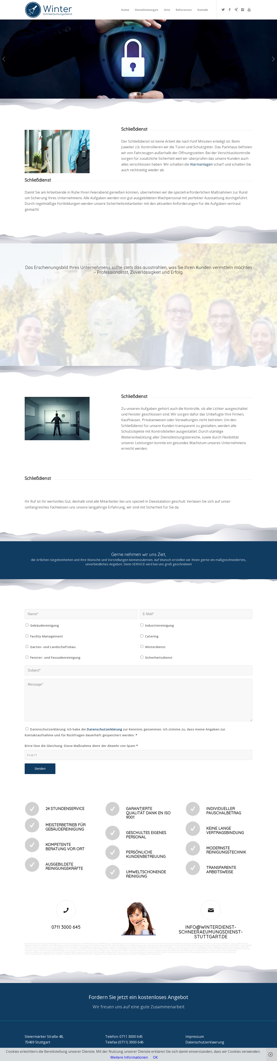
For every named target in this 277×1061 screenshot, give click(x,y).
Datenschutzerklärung (104, 729)
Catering (151, 636)
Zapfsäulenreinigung (150, 945)
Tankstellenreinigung (56, 945)
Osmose (67, 949)
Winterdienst (155, 647)
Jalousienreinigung (169, 949)
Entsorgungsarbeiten (89, 950)
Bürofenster (160, 947)
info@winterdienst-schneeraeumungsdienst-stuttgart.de (211, 931)
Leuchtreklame (132, 947)
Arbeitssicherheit (167, 952)
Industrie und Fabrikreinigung (84, 943)
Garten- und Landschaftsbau (53, 647)
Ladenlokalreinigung (103, 943)
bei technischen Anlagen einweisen (93, 954)
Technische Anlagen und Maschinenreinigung (88, 949)
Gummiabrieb (223, 945)
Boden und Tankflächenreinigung (76, 945)
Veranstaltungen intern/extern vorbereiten (121, 950)
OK (155, 1057)
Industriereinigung (159, 625)
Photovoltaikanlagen (199, 947)
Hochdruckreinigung (210, 945)
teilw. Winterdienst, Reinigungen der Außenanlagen (143, 954)
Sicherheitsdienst (158, 657)
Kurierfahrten (237, 949)
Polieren (28, 947)
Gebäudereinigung (44, 625)
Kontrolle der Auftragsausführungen (66, 954)
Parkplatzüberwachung (115, 954)
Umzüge (101, 950)
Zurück (4, 59)
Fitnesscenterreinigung (198, 949)
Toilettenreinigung (117, 943)
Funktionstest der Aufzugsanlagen (187, 952)
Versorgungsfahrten (73, 950)
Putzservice (149, 943)
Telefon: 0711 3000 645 (124, 1036)
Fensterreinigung (183, 949)
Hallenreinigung (241, 943)
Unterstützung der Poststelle (204, 950)
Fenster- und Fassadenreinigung (55, 657)
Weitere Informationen (129, 1057)
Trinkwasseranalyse (213, 943)
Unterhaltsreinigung (56, 949)
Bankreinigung (53, 943)
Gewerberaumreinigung (137, 949)
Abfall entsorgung (228, 943)
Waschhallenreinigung (134, 945)
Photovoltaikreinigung (215, 947)
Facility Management (46, 636)
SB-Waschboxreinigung (97, 945)
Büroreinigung (30, 943)
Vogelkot (42, 947)
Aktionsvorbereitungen (33, 954)
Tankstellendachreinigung (116, 945)
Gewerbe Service (131, 943)
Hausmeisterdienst (154, 949)
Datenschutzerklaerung (204, 1042)
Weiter (273, 59)
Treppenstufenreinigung (117, 947)
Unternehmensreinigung (163, 943)
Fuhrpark (58, 952)
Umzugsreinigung (42, 949)
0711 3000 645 (66, 927)
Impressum (194, 1036)
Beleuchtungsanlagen (147, 947)
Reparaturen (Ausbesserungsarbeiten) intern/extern (157, 950)
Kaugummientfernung (194, 945)
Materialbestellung (68, 952)
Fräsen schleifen (246, 945)
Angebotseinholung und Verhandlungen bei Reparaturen (96, 952)
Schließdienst (47, 954)
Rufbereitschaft (207, 952)
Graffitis (35, 947)
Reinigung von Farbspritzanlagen (36, 945)
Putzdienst (170, 947)
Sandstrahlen (234, 945)
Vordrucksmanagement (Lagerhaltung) (39, 952)
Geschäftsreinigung (66, 943)
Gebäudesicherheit (153, 952)
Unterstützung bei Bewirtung (224, 952)
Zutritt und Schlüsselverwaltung (219, 949)
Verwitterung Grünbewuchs (57, 947)
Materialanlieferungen (56, 950)
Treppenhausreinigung (100, 947)
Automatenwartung (185, 950)
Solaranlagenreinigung (232, 947)
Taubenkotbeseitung (197, 943)
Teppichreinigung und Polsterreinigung (171, 945)
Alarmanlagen (202, 164)
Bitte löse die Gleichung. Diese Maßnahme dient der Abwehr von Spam (81, 745)
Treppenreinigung (84, 947)
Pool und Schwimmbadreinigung (117, 949)
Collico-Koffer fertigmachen (226, 950)
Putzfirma (178, 947)
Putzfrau (141, 943)
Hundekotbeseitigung (181, 943)
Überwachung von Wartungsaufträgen (131, 952)
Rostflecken (72, 947)
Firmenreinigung (41, 943)
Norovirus (187, 947)
